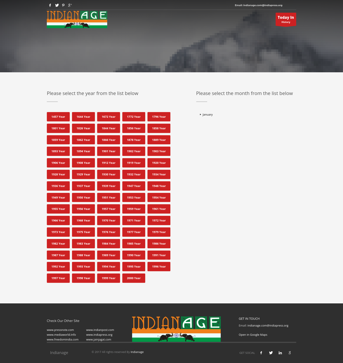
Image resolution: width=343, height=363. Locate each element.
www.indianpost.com (100, 330)
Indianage (137, 352)
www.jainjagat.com (98, 339)
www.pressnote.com (60, 330)
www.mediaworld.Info (61, 335)
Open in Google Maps (253, 335)
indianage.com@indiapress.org (267, 325)
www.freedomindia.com (63, 339)
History (286, 20)
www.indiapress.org (99, 335)
